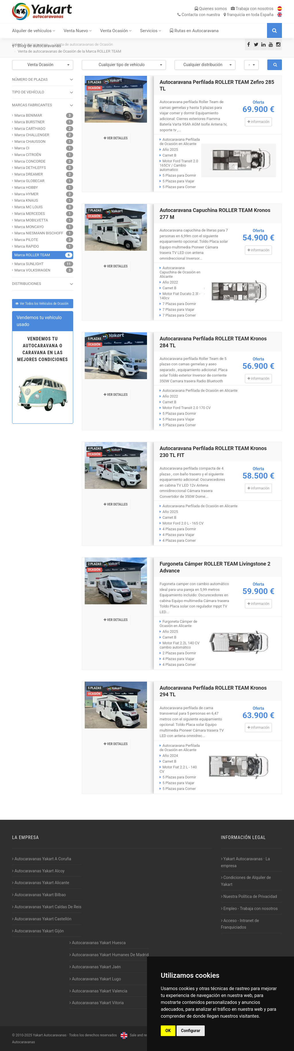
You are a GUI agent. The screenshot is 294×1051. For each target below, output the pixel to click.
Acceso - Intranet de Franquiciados (240, 924)
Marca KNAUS (26, 200)
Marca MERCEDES (29, 213)
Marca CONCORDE (29, 161)
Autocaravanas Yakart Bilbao (39, 894)
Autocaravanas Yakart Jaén (95, 967)
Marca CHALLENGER (31, 135)
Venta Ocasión (116, 30)
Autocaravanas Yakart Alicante (40, 882)
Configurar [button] (190, 1030)
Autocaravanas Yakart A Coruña (41, 859)
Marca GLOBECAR (29, 181)
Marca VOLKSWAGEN (32, 270)
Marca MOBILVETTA (31, 220)
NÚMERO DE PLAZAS (42, 79)
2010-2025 (24, 1035)
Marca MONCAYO (29, 227)
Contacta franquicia (225, 14)
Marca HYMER (26, 194)
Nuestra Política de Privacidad (249, 896)
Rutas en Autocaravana (194, 30)
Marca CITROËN (27, 155)
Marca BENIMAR (28, 115)
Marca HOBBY (26, 187)
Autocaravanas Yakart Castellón (41, 919)
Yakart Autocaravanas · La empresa (245, 862)
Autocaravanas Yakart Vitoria (96, 1002)
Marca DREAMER (28, 174)
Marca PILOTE (26, 240)
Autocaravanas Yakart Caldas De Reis (46, 907)
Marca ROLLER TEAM (32, 255)
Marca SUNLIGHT (28, 264)
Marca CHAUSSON (29, 141)
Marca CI (21, 148)
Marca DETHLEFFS (30, 167)
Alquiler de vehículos (33, 30)
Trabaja (252, 8)
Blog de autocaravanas (36, 45)
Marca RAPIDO (26, 246)
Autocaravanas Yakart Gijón (38, 931)
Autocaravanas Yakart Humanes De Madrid (109, 954)
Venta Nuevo (78, 30)
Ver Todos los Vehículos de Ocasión (41, 304)
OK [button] (168, 1030)
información (258, 122)
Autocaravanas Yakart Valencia (98, 991)
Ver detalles (116, 138)
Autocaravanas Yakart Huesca (97, 942)
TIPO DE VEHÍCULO (42, 92)
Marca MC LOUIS (28, 207)
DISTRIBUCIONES (42, 284)
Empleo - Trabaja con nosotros (249, 908)
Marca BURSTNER (29, 122)
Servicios (151, 30)
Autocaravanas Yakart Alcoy (38, 871)
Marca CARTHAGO (29, 128)
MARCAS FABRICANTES (42, 105)
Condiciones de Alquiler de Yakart (246, 881)
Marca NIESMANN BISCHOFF (38, 233)
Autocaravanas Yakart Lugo (95, 979)
